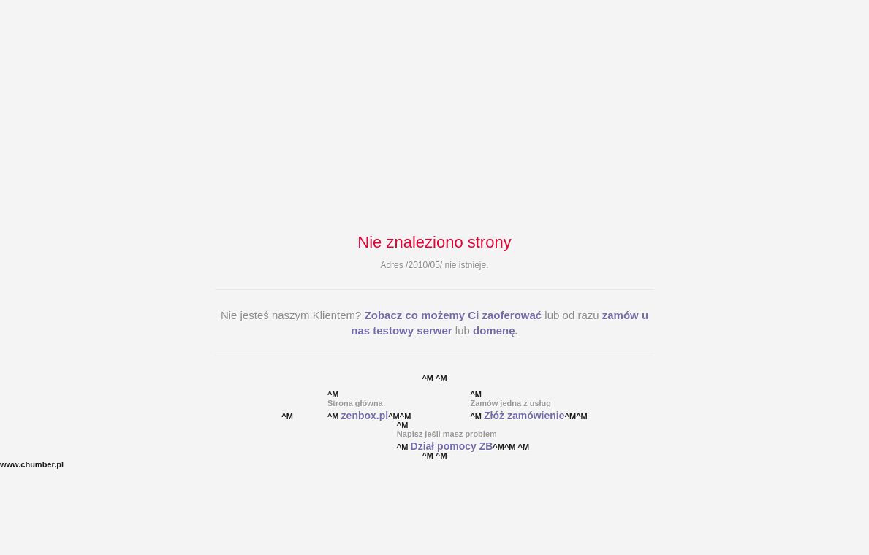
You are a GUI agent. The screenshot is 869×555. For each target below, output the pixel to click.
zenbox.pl (365, 415)
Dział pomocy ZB (452, 446)
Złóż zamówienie (524, 415)
